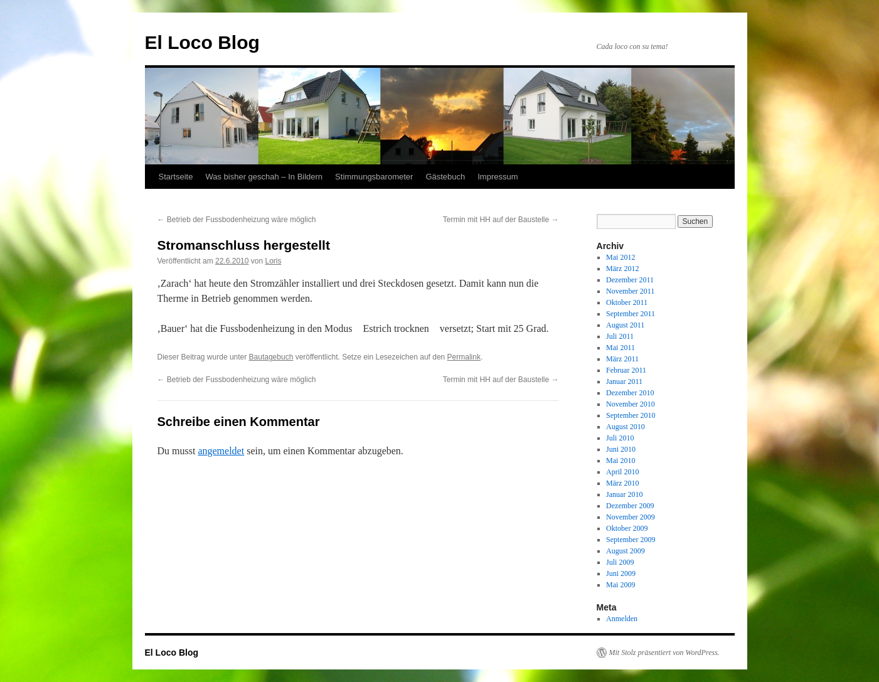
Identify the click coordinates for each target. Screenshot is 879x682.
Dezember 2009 (630, 505)
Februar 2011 (626, 370)
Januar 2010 (624, 494)
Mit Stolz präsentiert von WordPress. (664, 652)
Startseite (176, 176)
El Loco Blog (202, 42)
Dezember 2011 (630, 279)
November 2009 (630, 517)
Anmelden (621, 618)
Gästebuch (445, 176)
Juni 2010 (621, 449)
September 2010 (630, 415)
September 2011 (630, 313)
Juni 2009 (621, 573)
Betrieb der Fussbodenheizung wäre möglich (236, 219)
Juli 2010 (620, 438)
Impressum (497, 176)
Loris (273, 261)
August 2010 (625, 426)
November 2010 (630, 404)
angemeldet (221, 450)
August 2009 (625, 550)
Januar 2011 (624, 381)
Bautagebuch (271, 357)
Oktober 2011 (626, 302)
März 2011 (622, 358)
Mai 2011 (620, 347)
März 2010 (622, 483)
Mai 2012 (620, 257)
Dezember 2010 (630, 392)
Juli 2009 (620, 562)
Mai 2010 (620, 460)
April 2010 (622, 471)
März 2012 (622, 268)
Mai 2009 (620, 584)
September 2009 (630, 539)
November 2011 (630, 291)
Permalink (464, 357)
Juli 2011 (620, 336)
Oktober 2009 (626, 528)
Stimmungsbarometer (374, 176)
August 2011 (625, 325)
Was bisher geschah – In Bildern (263, 176)
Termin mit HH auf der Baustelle (501, 219)
